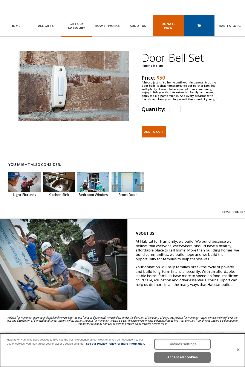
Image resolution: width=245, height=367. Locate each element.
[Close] (238, 349)
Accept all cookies (182, 357)
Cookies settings (182, 344)
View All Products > (233, 212)
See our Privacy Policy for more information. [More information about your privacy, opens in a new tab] (115, 343)
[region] (122, 350)
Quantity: (153, 109)
